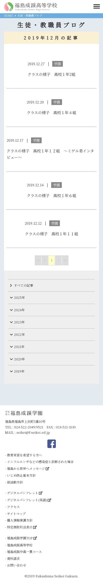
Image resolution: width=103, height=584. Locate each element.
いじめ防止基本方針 (21, 475)
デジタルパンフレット (22, 493)
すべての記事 (23, 285)
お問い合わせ (16, 565)
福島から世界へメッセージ (26, 468)
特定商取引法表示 (19, 527)
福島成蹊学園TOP (20, 538)
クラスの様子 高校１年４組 (51, 112)
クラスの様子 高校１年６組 (51, 195)
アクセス (13, 506)
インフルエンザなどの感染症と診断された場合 (40, 461)
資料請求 (13, 558)
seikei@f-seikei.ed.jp (33, 432)
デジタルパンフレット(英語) (27, 500)
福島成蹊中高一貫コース (24, 551)
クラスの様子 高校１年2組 (51, 74)
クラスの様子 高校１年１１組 (51, 233)
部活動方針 (15, 482)
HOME (8, 15)
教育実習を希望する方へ (24, 455)
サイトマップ (16, 513)
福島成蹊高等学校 (19, 545)
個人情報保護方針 (19, 520)
